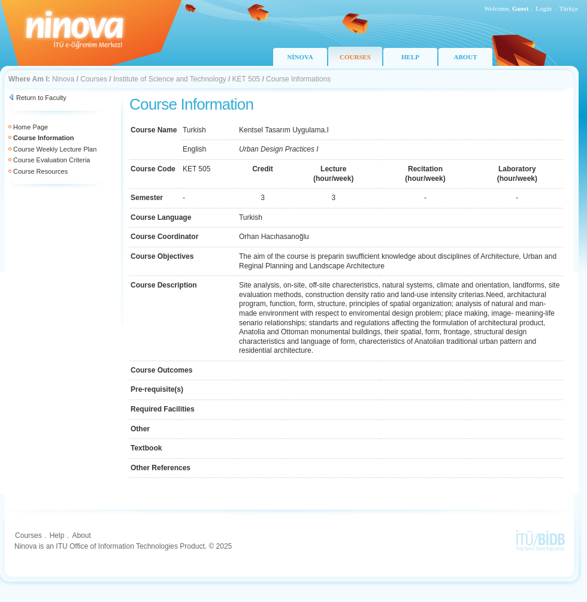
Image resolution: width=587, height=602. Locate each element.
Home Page (30, 127)
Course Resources (40, 171)
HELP (410, 56)
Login (544, 8)
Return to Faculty (41, 97)
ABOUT (465, 56)
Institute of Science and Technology (169, 79)
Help (57, 535)
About (81, 535)
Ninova (63, 79)
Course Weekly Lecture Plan (54, 149)
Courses (93, 79)
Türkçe (568, 8)
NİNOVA (300, 56)
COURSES (355, 56)
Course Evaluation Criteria (51, 160)
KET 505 (246, 79)
